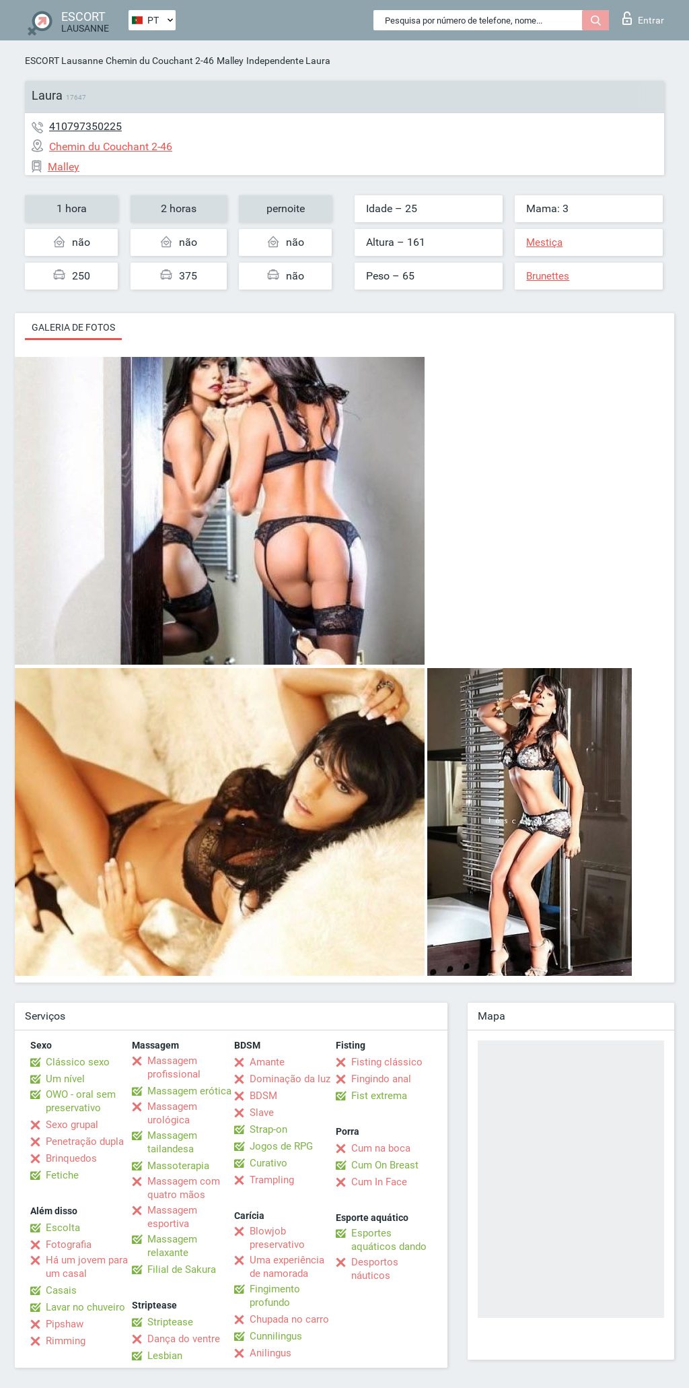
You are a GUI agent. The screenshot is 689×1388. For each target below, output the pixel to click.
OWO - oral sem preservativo (81, 1101)
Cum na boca (380, 1148)
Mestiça (544, 242)
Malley (230, 60)
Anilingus (270, 1353)
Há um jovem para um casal (87, 1267)
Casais (61, 1290)
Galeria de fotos (73, 327)
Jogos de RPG (281, 1146)
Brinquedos (71, 1158)
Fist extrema (379, 1096)
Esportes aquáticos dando (389, 1240)
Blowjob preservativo (277, 1238)
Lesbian (164, 1356)
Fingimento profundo (275, 1296)
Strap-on (268, 1129)
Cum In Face (379, 1182)
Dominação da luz (290, 1079)
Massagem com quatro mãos (183, 1188)
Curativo (268, 1163)
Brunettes (547, 276)
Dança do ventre (183, 1339)
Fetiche (62, 1175)
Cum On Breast (385, 1165)
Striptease (170, 1322)
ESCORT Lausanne (64, 60)
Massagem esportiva (172, 1217)
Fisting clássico (387, 1062)
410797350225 (85, 126)
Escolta (63, 1228)
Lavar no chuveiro (85, 1307)
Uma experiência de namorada (287, 1267)
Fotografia (69, 1244)
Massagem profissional (174, 1067)
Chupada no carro (289, 1319)
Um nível (65, 1079)
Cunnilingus (276, 1336)
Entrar (643, 18)
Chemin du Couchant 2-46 (160, 60)
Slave (262, 1112)
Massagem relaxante (172, 1246)
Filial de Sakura (181, 1269)
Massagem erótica (189, 1091)
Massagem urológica (172, 1113)
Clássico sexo (78, 1062)
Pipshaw (64, 1324)
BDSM (263, 1096)
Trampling (272, 1180)
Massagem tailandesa (172, 1142)
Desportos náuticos (374, 1269)
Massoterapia (178, 1166)
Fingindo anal (381, 1079)
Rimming (65, 1341)
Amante (267, 1062)
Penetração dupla (85, 1141)
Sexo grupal (72, 1125)
